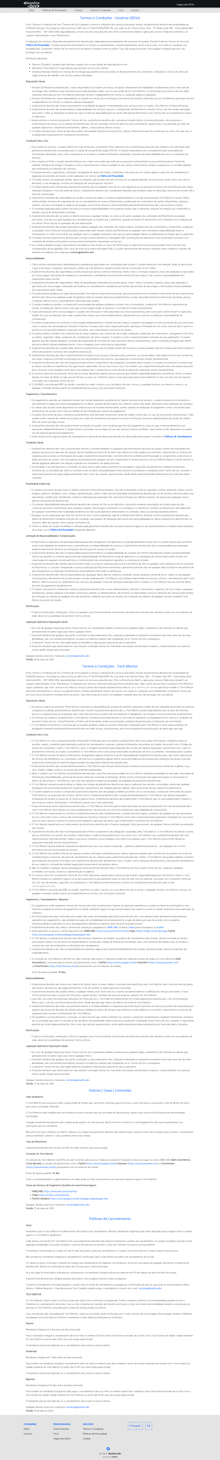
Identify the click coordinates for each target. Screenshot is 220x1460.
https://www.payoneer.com (163, 962)
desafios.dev (114, 1453)
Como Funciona (61, 1429)
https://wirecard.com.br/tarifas (112, 931)
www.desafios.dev (140, 687)
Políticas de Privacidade (95, 1433)
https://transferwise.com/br (63, 966)
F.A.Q (55, 1433)
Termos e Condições (93, 1429)
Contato (28, 1433)
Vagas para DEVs (185, 4)
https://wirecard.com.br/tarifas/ (60, 1191)
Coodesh (115, 1456)
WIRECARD (112, 927)
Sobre (27, 1429)
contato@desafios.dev (78, 656)
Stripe (131, 927)
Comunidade (30, 1424)
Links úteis (88, 1424)
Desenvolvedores (62, 1424)
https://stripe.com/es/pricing (151, 931)
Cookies (87, 1438)
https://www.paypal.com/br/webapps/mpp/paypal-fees (61, 934)
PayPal (160, 927)
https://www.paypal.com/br (121, 962)
